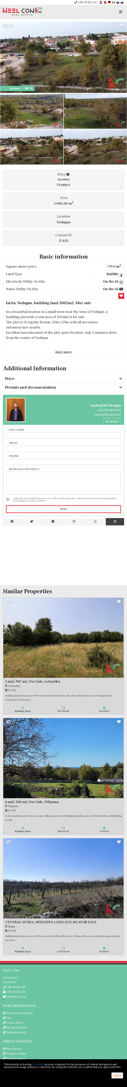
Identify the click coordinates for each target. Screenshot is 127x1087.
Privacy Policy (14, 1023)
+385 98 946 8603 (109, 410)
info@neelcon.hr (14, 997)
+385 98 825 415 (85, 2)
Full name (16, 429)
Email (13, 442)
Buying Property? (16, 1027)
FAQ (8, 1018)
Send (63, 509)
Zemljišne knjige (16, 1053)
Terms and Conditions (19, 1013)
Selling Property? (16, 1032)
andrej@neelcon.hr (108, 415)
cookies (38, 1064)
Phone (14, 456)
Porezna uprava (15, 1058)
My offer (112, 421)
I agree (117, 1075)
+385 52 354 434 (14, 992)
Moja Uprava (13, 1049)
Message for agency (24, 469)
